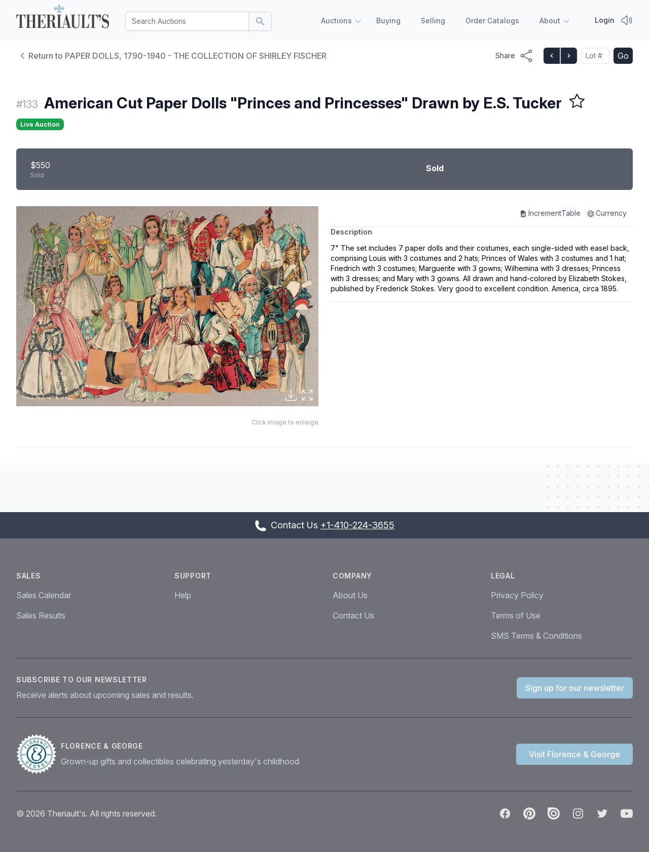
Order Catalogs (492, 20)
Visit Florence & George (574, 754)
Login (605, 20)
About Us (350, 595)
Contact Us (353, 615)
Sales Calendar (43, 595)
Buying (388, 20)
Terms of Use (515, 615)
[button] (167, 306)
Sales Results (40, 615)
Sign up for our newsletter (574, 688)
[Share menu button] (514, 56)
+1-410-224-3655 (357, 525)
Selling (433, 20)
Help (182, 595)
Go (623, 56)
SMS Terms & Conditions (536, 636)
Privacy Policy (517, 595)
